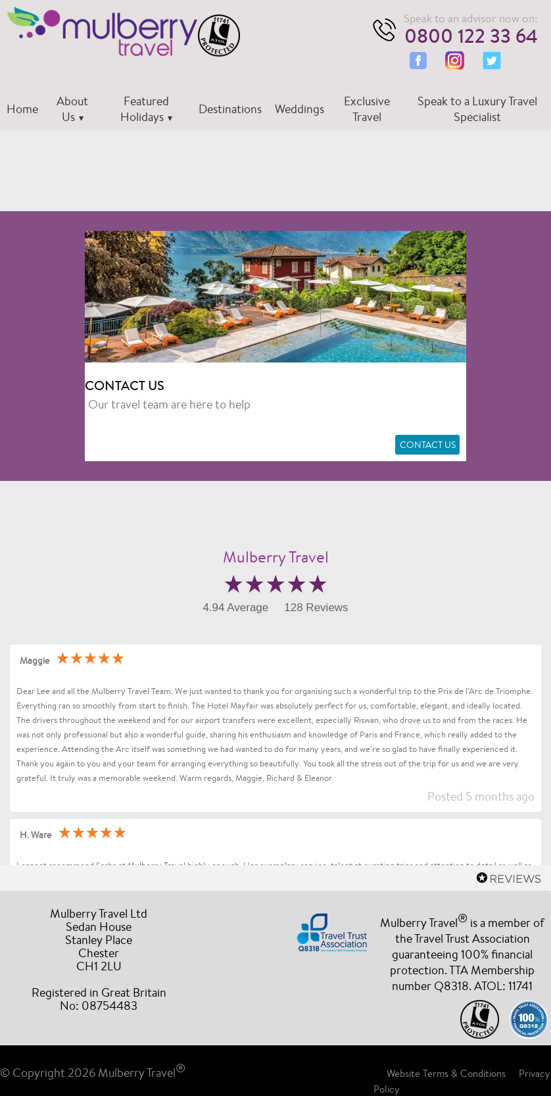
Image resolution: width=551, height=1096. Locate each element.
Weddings (299, 108)
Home (22, 108)
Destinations (230, 108)
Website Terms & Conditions (446, 1073)
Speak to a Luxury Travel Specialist (477, 108)
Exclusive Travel (367, 108)
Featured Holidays (144, 108)
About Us (72, 108)
